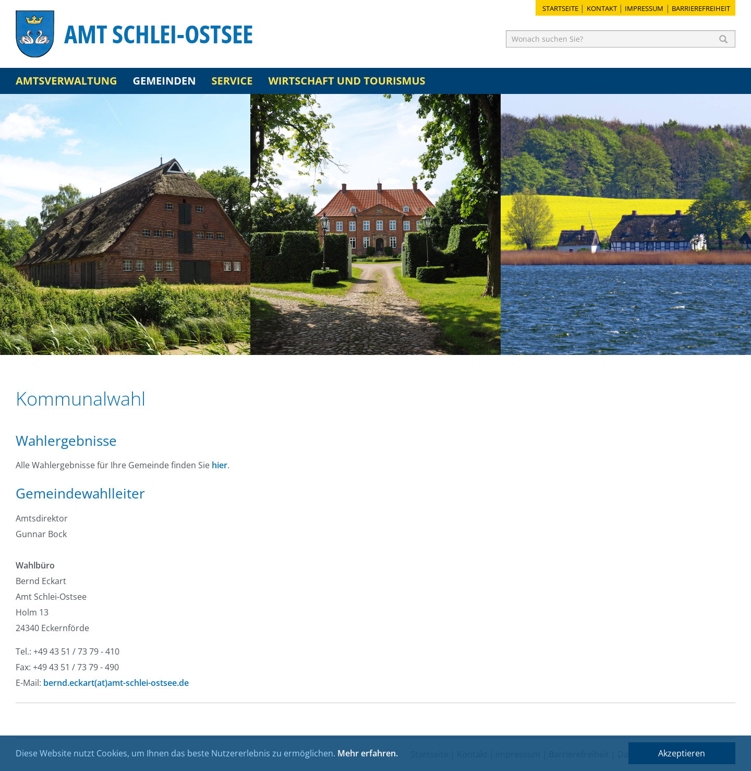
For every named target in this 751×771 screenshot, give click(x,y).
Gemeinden (164, 81)
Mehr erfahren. (367, 753)
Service (231, 81)
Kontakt (602, 8)
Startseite (560, 8)
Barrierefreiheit (701, 8)
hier (219, 465)
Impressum (644, 8)
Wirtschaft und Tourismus (346, 81)
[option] (125, 224)
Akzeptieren (681, 753)
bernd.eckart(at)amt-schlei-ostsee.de (116, 683)
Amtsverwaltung (66, 81)
